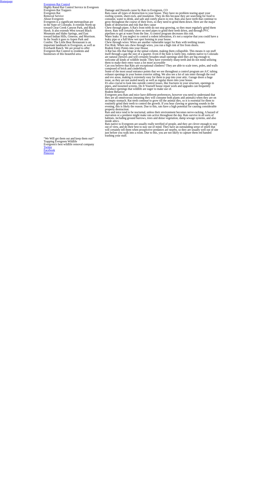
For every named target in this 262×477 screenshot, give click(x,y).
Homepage (131, 6)
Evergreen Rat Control (130, 29)
